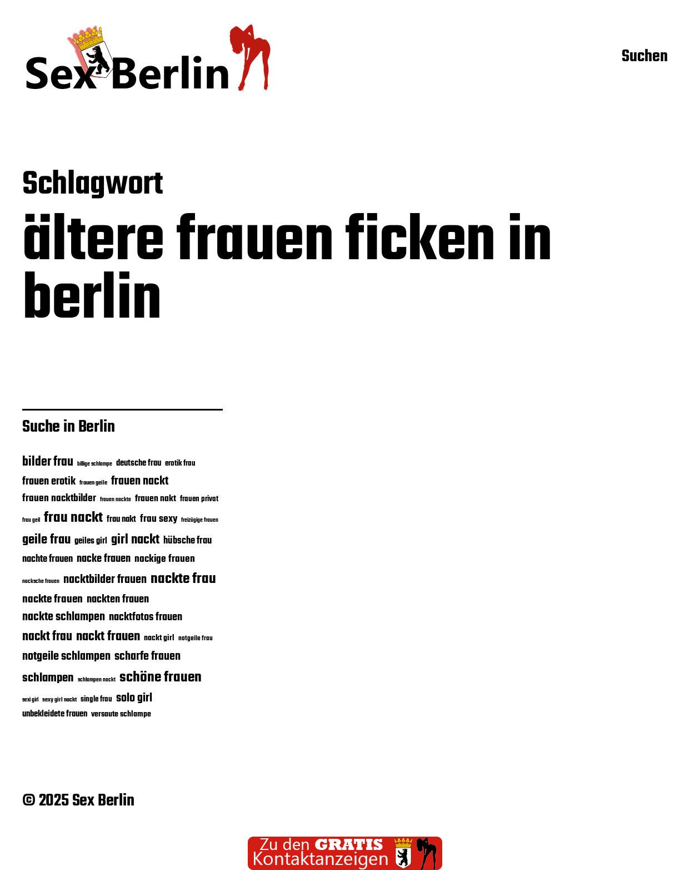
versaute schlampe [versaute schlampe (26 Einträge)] (121, 714)
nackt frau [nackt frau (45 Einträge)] (47, 637)
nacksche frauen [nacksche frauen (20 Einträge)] (40, 581)
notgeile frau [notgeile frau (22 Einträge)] (195, 638)
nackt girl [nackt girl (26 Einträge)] (159, 638)
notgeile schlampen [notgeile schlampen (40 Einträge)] (66, 656)
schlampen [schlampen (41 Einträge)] (48, 678)
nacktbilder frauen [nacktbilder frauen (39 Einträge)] (105, 580)
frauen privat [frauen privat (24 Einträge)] (199, 499)
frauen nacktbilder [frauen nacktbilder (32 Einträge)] (59, 498)
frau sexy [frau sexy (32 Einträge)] (158, 519)
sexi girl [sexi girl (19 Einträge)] (30, 700)
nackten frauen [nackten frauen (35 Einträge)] (118, 599)
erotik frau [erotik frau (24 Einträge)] (180, 463)
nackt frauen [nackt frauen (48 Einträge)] (108, 636)
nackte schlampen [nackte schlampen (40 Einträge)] (63, 617)
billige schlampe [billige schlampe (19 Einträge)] (94, 464)
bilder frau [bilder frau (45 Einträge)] (47, 462)
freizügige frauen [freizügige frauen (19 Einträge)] (199, 520)
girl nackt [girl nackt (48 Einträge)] (135, 540)
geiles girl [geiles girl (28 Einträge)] (90, 541)
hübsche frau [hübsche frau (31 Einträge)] (187, 540)
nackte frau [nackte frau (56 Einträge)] (183, 579)
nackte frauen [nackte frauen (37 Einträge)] (52, 599)
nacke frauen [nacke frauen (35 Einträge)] (104, 559)
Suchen (645, 57)
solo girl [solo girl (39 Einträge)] (134, 698)
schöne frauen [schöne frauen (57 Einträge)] (160, 677)
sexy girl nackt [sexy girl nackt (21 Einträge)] (59, 700)
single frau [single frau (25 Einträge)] (96, 699)
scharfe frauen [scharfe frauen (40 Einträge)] (147, 656)
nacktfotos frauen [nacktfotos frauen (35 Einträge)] (145, 617)
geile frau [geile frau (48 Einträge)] (46, 540)
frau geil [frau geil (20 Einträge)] (31, 520)
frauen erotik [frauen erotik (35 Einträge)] (49, 481)
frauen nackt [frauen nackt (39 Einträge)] (139, 481)
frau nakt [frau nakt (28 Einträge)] (121, 519)
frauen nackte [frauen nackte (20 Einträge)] (115, 499)
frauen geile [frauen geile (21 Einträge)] (93, 483)
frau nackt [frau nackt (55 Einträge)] (73, 518)
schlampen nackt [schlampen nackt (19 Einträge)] (97, 680)
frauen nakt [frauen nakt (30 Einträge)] (155, 498)
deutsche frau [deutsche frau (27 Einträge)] (138, 463)
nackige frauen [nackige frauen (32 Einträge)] (164, 559)
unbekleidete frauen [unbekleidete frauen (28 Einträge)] (54, 714)
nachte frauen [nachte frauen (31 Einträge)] (47, 559)
